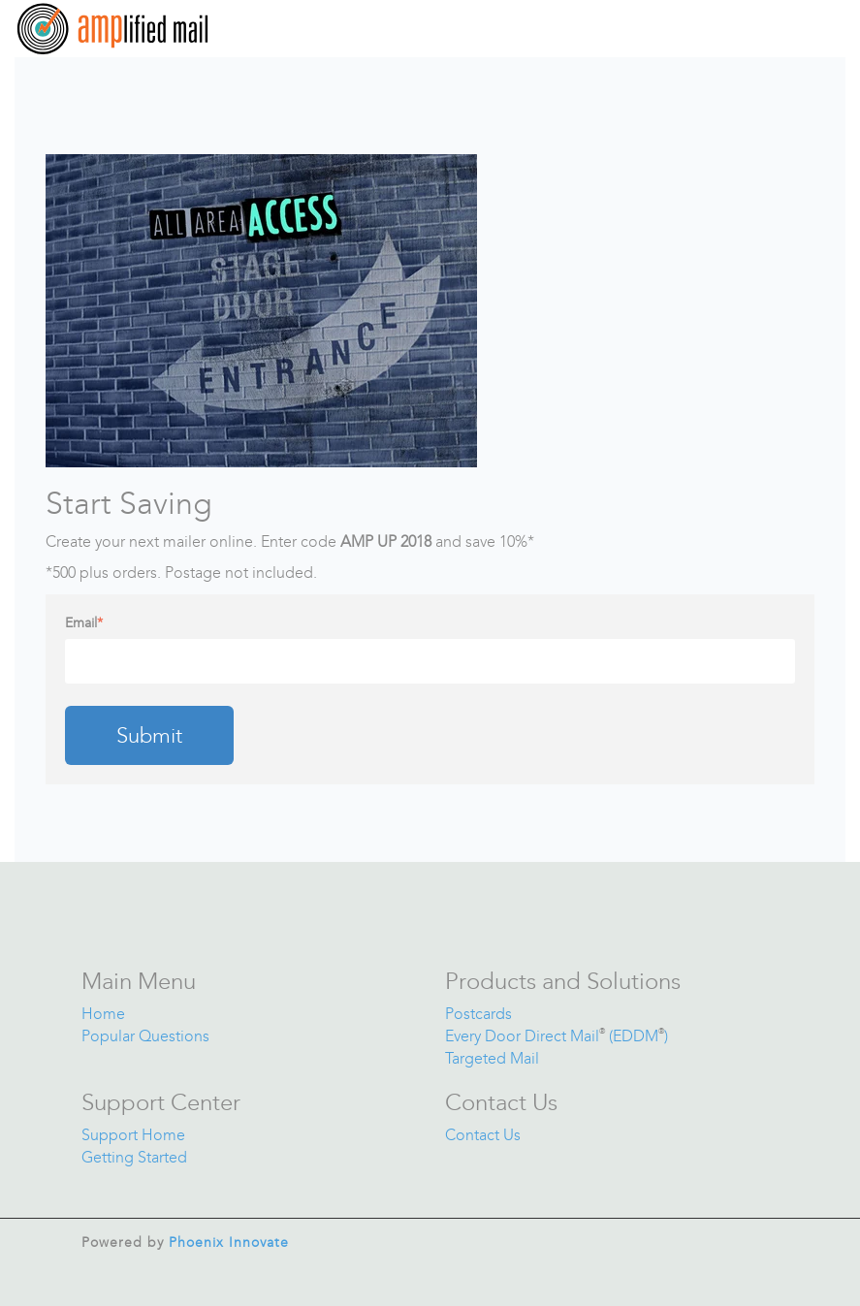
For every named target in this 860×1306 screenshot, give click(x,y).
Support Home (133, 1135)
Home (103, 1013)
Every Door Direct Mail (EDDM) (556, 1036)
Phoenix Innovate (229, 1242)
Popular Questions (145, 1036)
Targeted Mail (492, 1058)
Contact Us (483, 1135)
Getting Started (134, 1157)
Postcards (478, 1013)
